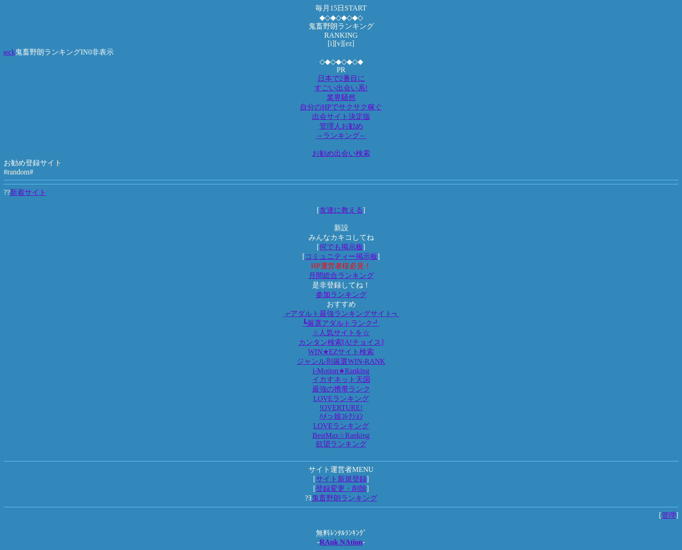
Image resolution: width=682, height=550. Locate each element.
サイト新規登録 (341, 479)
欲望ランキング (341, 444)
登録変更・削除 (341, 488)
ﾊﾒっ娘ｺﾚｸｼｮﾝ (341, 416)
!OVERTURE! (341, 407)
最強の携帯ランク (341, 389)
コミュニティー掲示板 (341, 256)
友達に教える (341, 210)
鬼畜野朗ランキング (344, 498)
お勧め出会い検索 (341, 153)
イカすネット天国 (341, 379)
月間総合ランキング (341, 275)
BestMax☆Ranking (341, 435)
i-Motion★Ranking (341, 371)
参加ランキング (341, 294)
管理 (669, 515)
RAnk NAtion (341, 542)
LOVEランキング (341, 398)
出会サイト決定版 (341, 116)
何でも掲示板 (341, 247)
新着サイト (28, 192)
